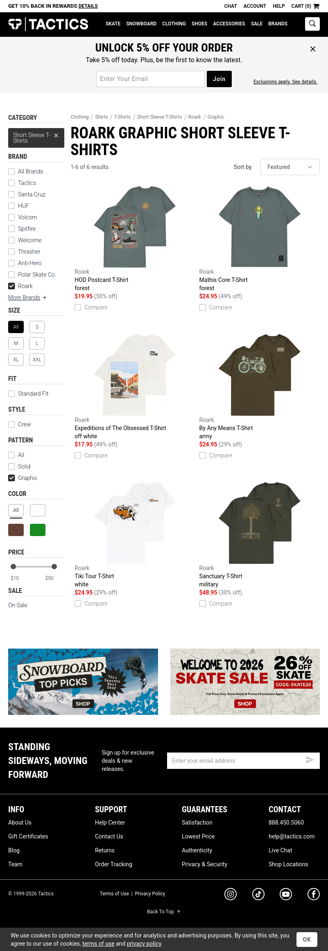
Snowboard (141, 24)
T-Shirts (122, 117)
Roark (20, 286)
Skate (113, 24)
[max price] (54, 578)
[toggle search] (312, 24)
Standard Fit (28, 393)
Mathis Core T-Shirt (259, 239)
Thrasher (29, 251)
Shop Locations (288, 864)
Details (88, 6)
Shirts (101, 117)
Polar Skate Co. (37, 274)
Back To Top (164, 912)
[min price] (20, 578)
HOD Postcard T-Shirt (135, 239)
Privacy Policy (150, 894)
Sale (257, 24)
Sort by (243, 167)
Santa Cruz (31, 194)
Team (15, 864)
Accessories (229, 24)
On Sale (17, 605)
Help (279, 6)
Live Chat (280, 850)
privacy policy (144, 943)
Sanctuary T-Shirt (259, 535)
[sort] (290, 167)
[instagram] (230, 895)
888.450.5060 (286, 822)
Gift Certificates (28, 836)
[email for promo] (150, 79)
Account (255, 6)
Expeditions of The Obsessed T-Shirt (135, 387)
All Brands (30, 171)
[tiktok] (258, 895)
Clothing (174, 24)
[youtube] (286, 896)
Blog (14, 850)
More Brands (28, 297)
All (16, 455)
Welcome (29, 240)
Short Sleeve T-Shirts (36, 136)
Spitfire (27, 228)
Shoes (199, 24)
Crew (19, 424)
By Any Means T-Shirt (259, 387)
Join (219, 79)
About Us (20, 822)
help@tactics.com (291, 836)
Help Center (110, 822)
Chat (230, 6)
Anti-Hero (30, 263)
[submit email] (310, 759)
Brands (277, 24)
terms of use (98, 943)
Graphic (22, 478)
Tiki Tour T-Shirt (135, 535)
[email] (243, 761)
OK (307, 939)
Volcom (27, 217)
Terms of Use (114, 894)
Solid (19, 466)
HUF (23, 206)
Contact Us (109, 836)
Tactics (48, 24)
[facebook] (314, 896)
